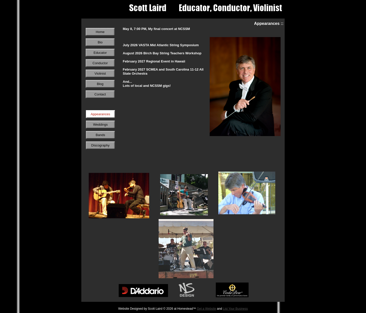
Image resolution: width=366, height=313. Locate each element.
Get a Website (206, 308)
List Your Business (235, 308)
